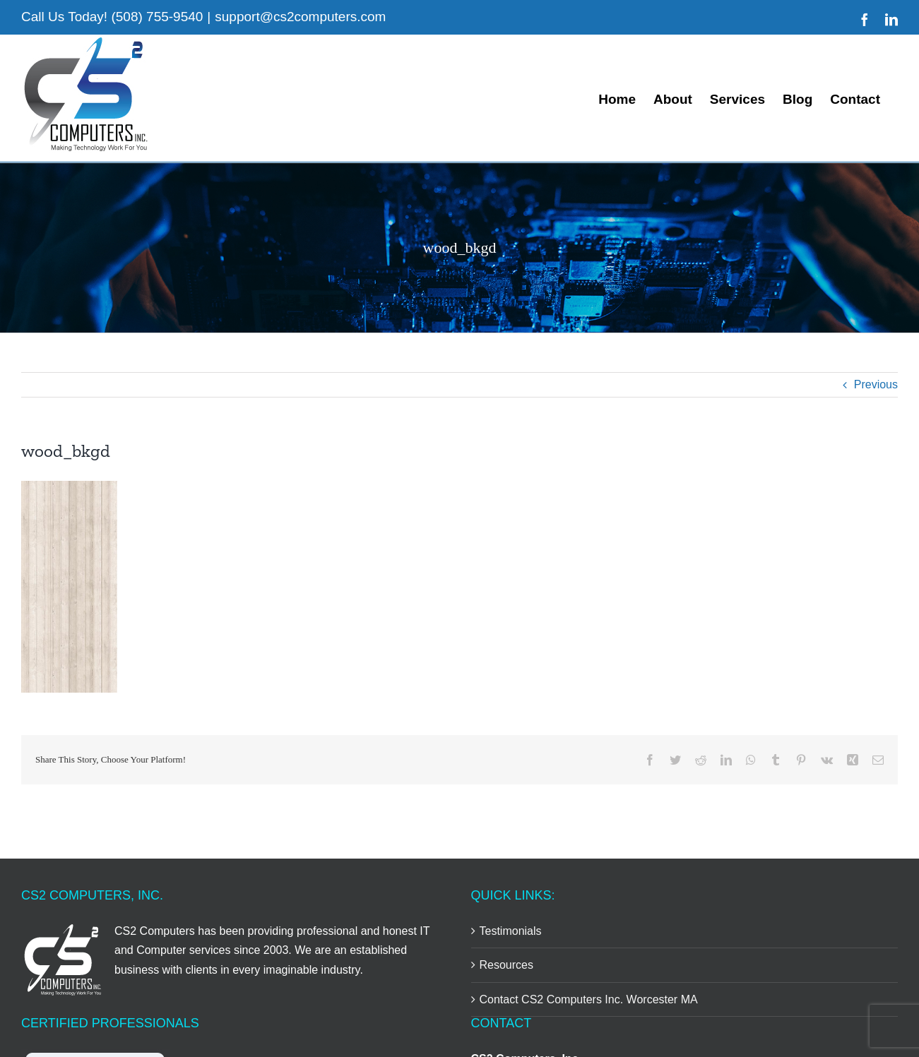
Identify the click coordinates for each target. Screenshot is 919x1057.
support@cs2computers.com (300, 16)
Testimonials (511, 931)
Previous (876, 384)
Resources (506, 965)
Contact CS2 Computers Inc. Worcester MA (589, 999)
